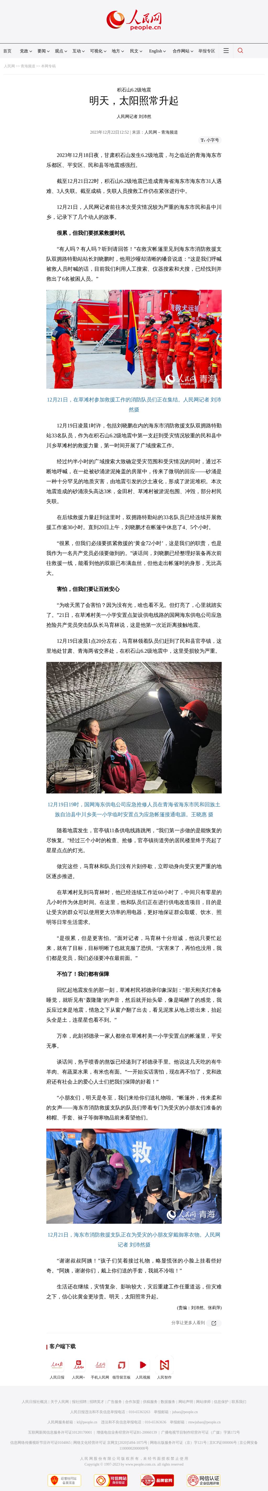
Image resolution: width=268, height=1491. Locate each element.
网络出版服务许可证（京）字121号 (178, 1443)
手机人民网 (100, 1367)
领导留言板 (121, 1367)
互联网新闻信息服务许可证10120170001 (60, 1432)
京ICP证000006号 (223, 1443)
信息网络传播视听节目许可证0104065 (40, 1443)
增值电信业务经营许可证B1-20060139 (127, 1432)
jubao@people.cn (185, 1412)
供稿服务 (150, 1402)
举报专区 (206, 51)
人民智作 (164, 1367)
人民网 (9, 66)
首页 (7, 51)
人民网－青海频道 (161, 132)
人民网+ (78, 1367)
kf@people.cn (87, 1422)
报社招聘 (79, 1402)
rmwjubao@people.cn (204, 1422)
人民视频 (143, 1367)
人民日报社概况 (34, 1402)
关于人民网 (60, 1402)
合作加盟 (132, 1402)
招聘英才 (97, 1402)
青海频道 (28, 66)
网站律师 (203, 1402)
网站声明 (185, 1402)
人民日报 (57, 1367)
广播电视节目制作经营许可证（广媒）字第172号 (200, 1432)
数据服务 (168, 1402)
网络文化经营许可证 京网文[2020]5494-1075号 (110, 1443)
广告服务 (114, 1402)
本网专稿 (48, 66)
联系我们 (239, 1402)
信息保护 (221, 1402)
